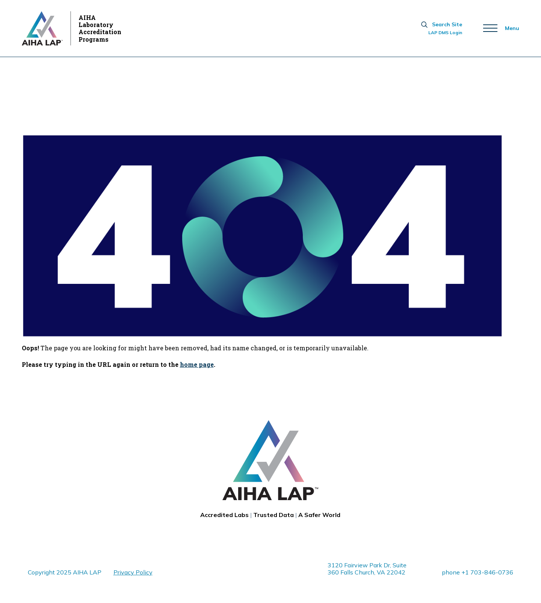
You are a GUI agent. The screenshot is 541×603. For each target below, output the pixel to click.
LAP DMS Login (445, 32)
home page (197, 364)
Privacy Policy (133, 572)
